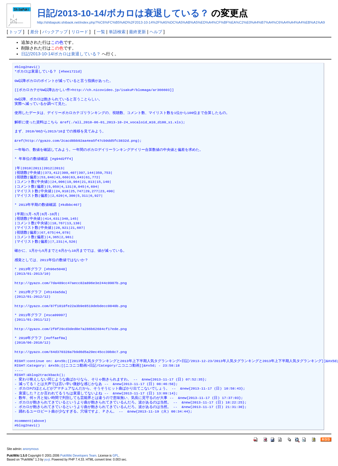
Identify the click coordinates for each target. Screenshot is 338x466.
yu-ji (47, 459)
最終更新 (137, 31)
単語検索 (117, 31)
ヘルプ (156, 31)
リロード (79, 31)
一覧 (101, 31)
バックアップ (55, 31)
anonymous (31, 449)
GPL (115, 455)
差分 (34, 31)
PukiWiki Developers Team (78, 455)
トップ (15, 31)
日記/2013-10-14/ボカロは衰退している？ (122, 13)
